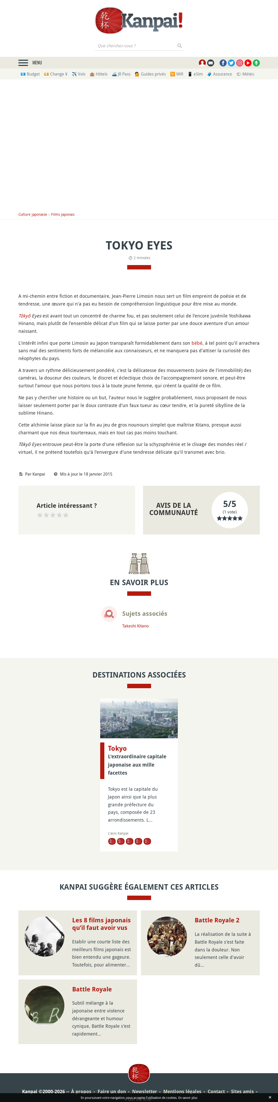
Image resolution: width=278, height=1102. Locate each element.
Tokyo (117, 748)
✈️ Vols (78, 74)
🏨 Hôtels (98, 74)
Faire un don (112, 1091)
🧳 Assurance (219, 74)
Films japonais (62, 214)
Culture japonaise (32, 214)
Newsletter (144, 1091)
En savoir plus (187, 1098)
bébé (197, 343)
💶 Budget (30, 74)
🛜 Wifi (176, 74)
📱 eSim (195, 74)
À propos (81, 1091)
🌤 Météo (245, 74)
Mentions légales (182, 1091)
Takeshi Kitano (135, 626)
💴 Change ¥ (55, 74)
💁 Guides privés (150, 74)
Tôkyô (24, 316)
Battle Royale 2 (217, 920)
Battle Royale (92, 989)
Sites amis (242, 1091)
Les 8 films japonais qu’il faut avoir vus (101, 924)
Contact (216, 1091)
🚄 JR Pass (121, 74)
